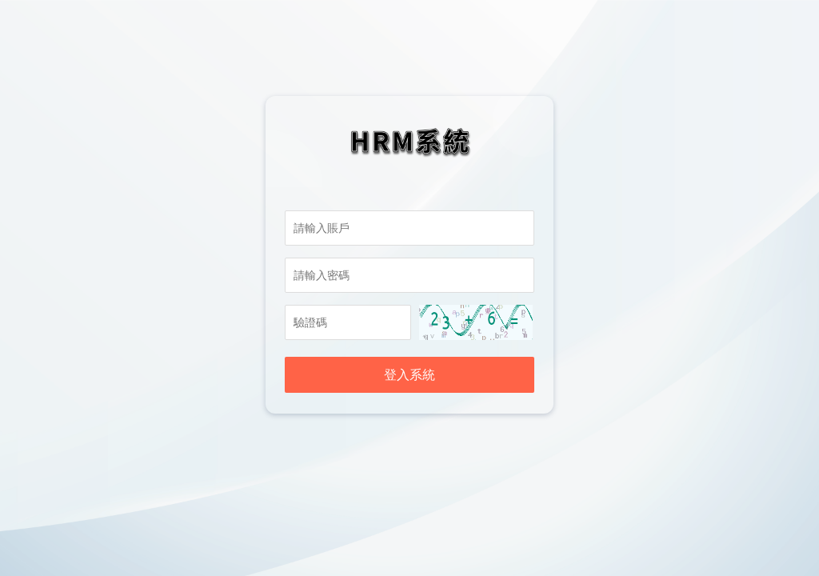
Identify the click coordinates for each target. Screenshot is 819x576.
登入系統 (409, 375)
